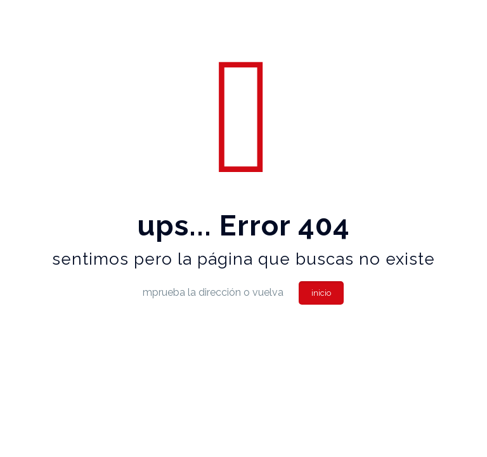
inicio (321, 293)
